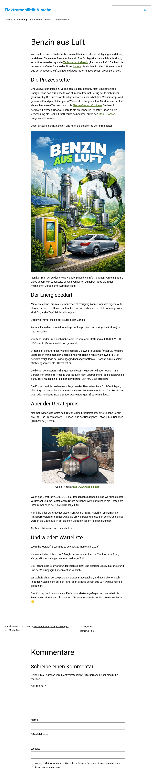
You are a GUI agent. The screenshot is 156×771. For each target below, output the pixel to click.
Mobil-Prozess (107, 114)
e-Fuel (91, 630)
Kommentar (38, 685)
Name (35, 719)
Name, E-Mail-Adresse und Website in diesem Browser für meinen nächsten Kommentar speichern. (77, 765)
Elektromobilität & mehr (28, 9)
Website (35, 748)
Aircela (77, 66)
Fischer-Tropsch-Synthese (87, 105)
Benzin (83, 630)
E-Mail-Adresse (40, 734)
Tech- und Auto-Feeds (75, 62)
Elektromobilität (41, 626)
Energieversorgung (59, 626)
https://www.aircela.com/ (86, 486)
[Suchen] (145, 10)
